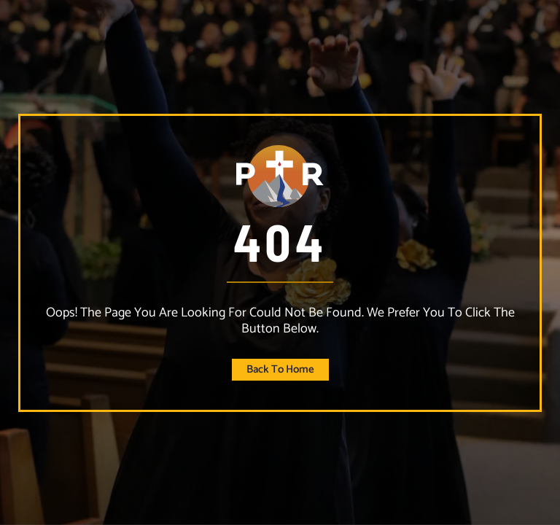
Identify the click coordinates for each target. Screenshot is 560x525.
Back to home (280, 369)
